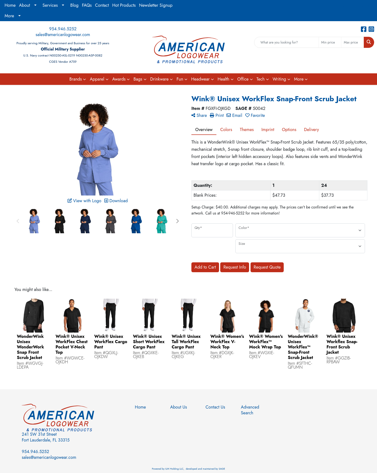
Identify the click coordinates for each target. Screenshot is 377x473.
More (9, 16)
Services (50, 5)
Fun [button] (179, 79)
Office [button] (243, 79)
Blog (74, 5)
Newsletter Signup (155, 5)
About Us (178, 407)
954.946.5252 (62, 29)
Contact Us (215, 407)
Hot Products (124, 5)
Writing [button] (279, 79)
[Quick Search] (286, 42)
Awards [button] (119, 79)
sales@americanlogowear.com (63, 35)
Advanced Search (250, 410)
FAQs (87, 5)
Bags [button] (137, 79)
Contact (102, 5)
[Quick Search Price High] (352, 42)
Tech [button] (261, 79)
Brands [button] (75, 79)
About (24, 5)
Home (10, 5)
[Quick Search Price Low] (330, 42)
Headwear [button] (200, 79)
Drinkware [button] (159, 79)
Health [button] (223, 79)
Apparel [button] (97, 79)
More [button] (299, 79)
